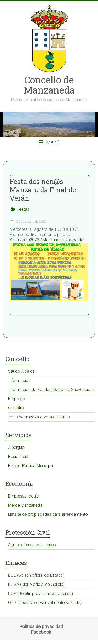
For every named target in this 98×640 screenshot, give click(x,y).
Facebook (41, 632)
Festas (23, 209)
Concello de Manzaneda (49, 84)
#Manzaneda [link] (52, 239)
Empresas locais (23, 496)
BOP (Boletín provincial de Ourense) (40, 593)
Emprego (16, 398)
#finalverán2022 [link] (24, 239)
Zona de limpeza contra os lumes (39, 416)
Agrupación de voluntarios (32, 544)
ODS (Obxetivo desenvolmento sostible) (45, 602)
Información (19, 380)
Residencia (18, 456)
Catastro (16, 407)
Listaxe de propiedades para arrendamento (48, 514)
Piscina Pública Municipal (31, 465)
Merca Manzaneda (25, 505)
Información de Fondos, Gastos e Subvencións (51, 389)
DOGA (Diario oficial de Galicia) (36, 584)
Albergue (16, 447)
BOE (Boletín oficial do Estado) (36, 575)
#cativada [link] (74, 239)
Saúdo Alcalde (21, 371)
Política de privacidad (41, 626)
